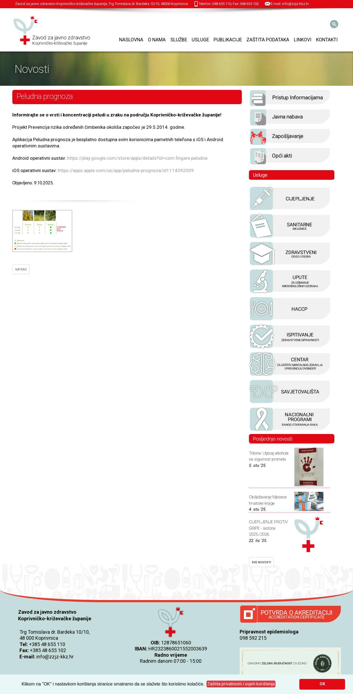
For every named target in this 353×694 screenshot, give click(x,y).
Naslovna (131, 39)
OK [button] (322, 684)
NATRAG (21, 269)
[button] (241, 684)
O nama (157, 39)
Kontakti (327, 39)
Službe (178, 39)
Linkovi (302, 39)
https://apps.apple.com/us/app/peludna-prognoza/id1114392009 (126, 170)
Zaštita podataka (267, 39)
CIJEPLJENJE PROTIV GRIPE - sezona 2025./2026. (268, 528)
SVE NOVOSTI (261, 562)
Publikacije (228, 39)
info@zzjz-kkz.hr (55, 656)
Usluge (200, 39)
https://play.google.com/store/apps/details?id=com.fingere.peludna (137, 158)
